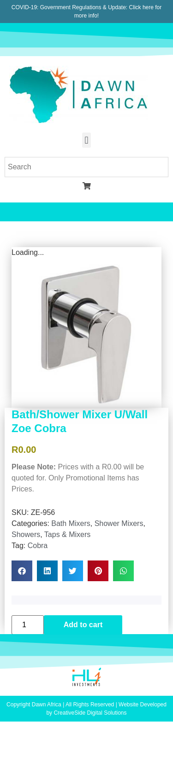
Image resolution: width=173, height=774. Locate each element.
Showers (26, 534)
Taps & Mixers (67, 534)
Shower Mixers (119, 523)
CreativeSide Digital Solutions (90, 713)
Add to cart (83, 625)
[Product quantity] (28, 625)
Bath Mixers (70, 523)
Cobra (38, 545)
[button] (86, 140)
